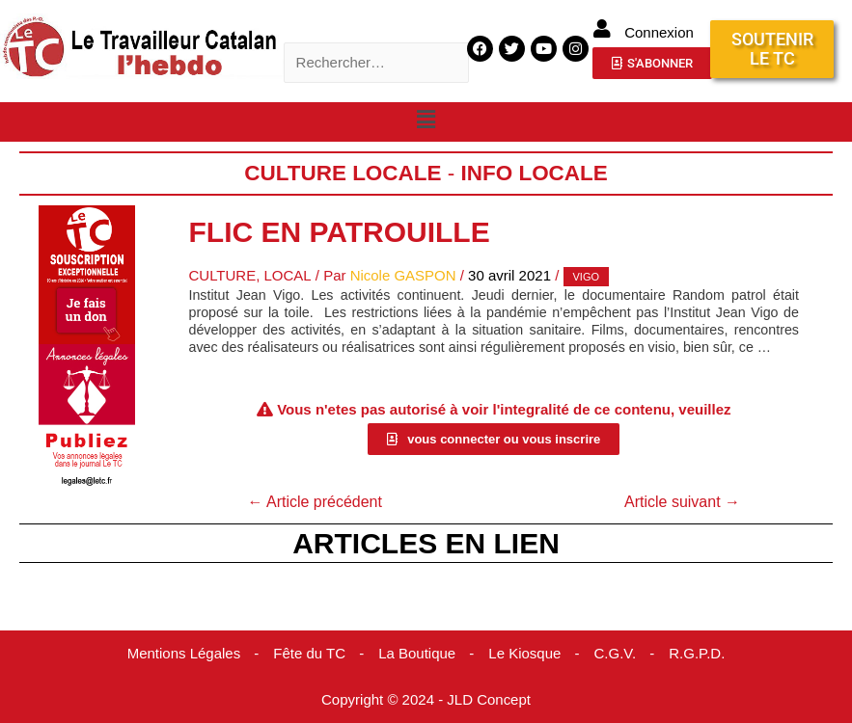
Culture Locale (343, 173)
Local (288, 275)
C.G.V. (615, 653)
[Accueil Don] (87, 273)
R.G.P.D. (697, 653)
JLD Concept (489, 699)
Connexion (659, 32)
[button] (425, 120)
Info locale (535, 173)
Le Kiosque (524, 653)
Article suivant (682, 502)
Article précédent (314, 502)
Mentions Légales (183, 653)
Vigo (585, 276)
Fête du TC (309, 653)
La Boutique (416, 653)
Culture (222, 275)
